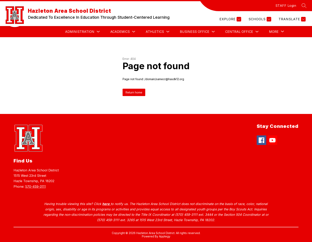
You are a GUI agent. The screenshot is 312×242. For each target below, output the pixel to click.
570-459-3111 (35, 187)
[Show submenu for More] (274, 31)
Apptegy (164, 236)
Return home (134, 92)
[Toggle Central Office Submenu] (257, 31)
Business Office (194, 32)
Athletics (155, 32)
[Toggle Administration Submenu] (98, 31)
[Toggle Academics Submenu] (133, 31)
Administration (79, 32)
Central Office (239, 32)
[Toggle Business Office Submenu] (213, 31)
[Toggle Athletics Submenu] (168, 31)
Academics (120, 32)
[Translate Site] (292, 19)
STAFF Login (285, 6)
